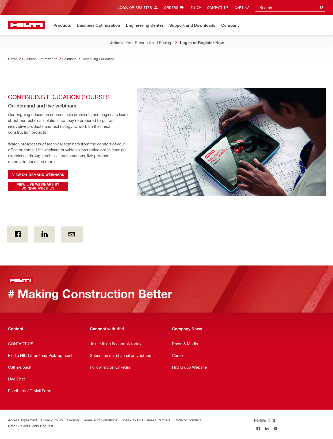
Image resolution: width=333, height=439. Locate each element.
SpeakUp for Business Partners (145, 420)
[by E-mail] (71, 234)
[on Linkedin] (44, 234)
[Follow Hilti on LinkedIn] (267, 428)
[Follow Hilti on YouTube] (275, 428)
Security (73, 420)
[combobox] (290, 7)
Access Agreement (22, 420)
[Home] (26, 25)
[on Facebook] (17, 234)
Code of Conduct (187, 420)
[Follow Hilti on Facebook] (258, 428)
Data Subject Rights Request (30, 426)
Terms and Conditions (100, 420)
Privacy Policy (52, 420)
